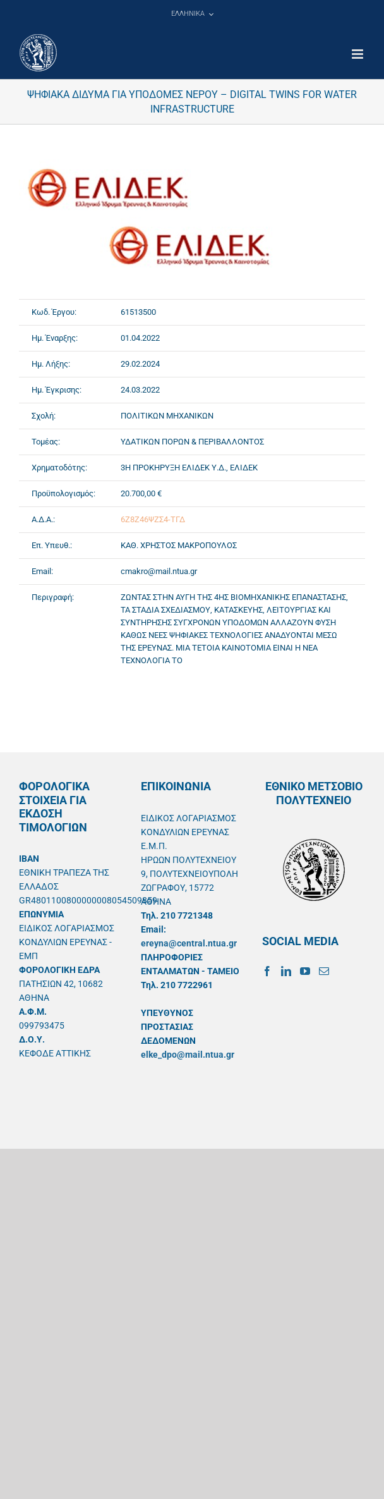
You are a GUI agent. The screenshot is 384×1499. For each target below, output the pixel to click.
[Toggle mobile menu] (358, 54)
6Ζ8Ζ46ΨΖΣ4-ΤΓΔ (153, 519)
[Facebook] (267, 971)
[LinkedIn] (286, 971)
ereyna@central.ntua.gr (189, 943)
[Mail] (324, 971)
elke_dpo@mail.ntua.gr (187, 1054)
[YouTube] (305, 971)
